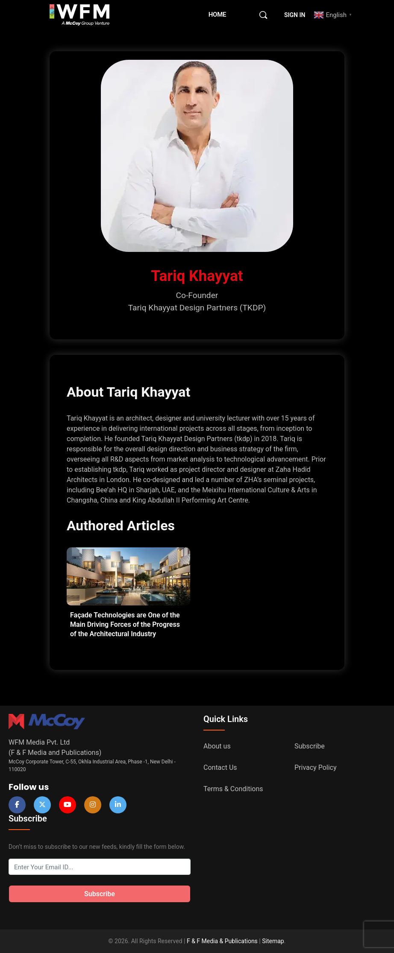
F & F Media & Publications (222, 941)
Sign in (294, 15)
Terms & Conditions (233, 789)
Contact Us (220, 767)
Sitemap (273, 941)
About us (217, 746)
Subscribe (309, 746)
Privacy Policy (315, 767)
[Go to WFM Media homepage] (80, 15)
